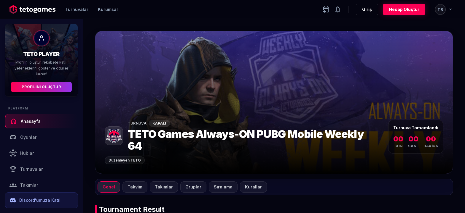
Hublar (21, 153)
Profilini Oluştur (41, 87)
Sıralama (223, 186)
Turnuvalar (76, 9)
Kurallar (253, 186)
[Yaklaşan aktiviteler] (325, 9)
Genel (109, 186)
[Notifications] (337, 9)
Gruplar (193, 186)
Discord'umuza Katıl (35, 200)
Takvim (135, 186)
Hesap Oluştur (404, 9)
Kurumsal (108, 9)
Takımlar (23, 185)
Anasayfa (25, 121)
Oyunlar (22, 137)
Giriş (367, 9)
